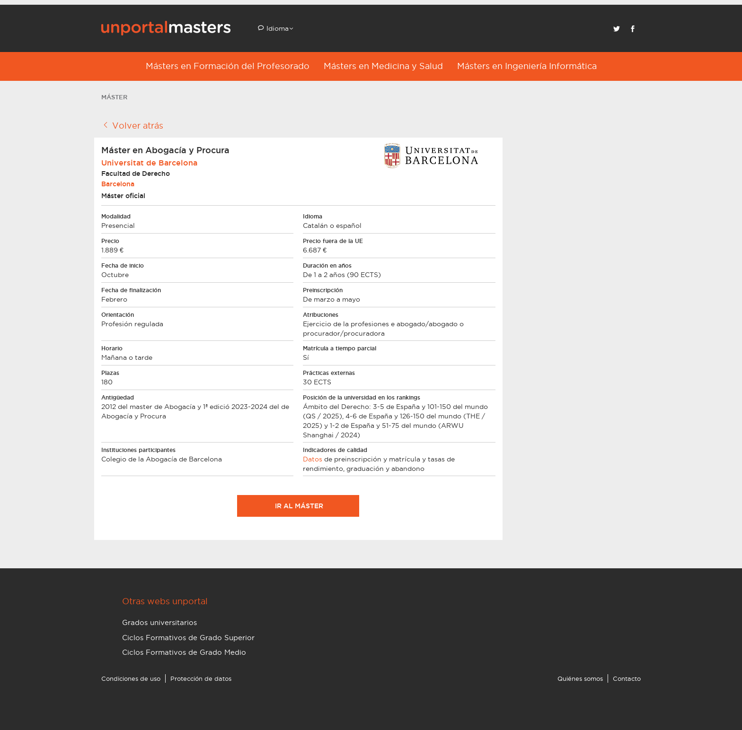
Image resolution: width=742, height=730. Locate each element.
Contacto (627, 678)
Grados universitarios (159, 622)
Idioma (276, 28)
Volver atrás (132, 125)
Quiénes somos (580, 678)
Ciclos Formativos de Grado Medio (184, 652)
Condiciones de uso (130, 678)
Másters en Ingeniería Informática (527, 65)
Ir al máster (298, 506)
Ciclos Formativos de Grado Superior (188, 638)
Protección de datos (200, 678)
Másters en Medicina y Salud (383, 65)
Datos (312, 459)
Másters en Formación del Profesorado (227, 65)
